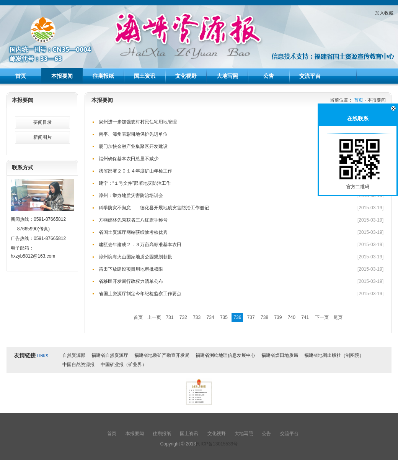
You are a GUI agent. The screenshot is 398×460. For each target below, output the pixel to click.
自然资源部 (73, 355)
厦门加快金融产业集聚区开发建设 (133, 146)
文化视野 (186, 76)
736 (237, 317)
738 (264, 317)
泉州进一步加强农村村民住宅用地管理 (138, 122)
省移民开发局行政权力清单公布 (131, 281)
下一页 (322, 317)
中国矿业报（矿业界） (124, 364)
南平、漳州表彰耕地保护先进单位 (133, 134)
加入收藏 (384, 13)
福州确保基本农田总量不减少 (128, 158)
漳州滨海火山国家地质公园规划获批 (135, 257)
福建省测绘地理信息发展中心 (225, 355)
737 (251, 317)
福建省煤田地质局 (279, 355)
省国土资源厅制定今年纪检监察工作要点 (140, 293)
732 (183, 317)
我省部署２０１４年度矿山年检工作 (135, 171)
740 (291, 317)
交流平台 (310, 76)
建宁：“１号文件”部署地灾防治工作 (135, 183)
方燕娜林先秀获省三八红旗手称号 (133, 220)
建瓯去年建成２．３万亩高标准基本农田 (140, 244)
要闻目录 (42, 122)
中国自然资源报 (78, 364)
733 (197, 317)
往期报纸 (103, 76)
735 (224, 317)
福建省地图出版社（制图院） (334, 355)
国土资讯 (144, 76)
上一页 (154, 317)
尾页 (338, 317)
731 (169, 317)
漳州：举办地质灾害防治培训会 (131, 195)
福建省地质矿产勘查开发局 (161, 355)
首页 (20, 76)
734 (210, 317)
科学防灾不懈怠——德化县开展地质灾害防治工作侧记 (154, 207)
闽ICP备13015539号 (217, 444)
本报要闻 (62, 76)
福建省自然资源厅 (109, 355)
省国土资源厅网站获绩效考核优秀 (133, 232)
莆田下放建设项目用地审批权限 (131, 269)
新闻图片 (42, 137)
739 (278, 317)
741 (305, 317)
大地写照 (227, 76)
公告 (268, 76)
